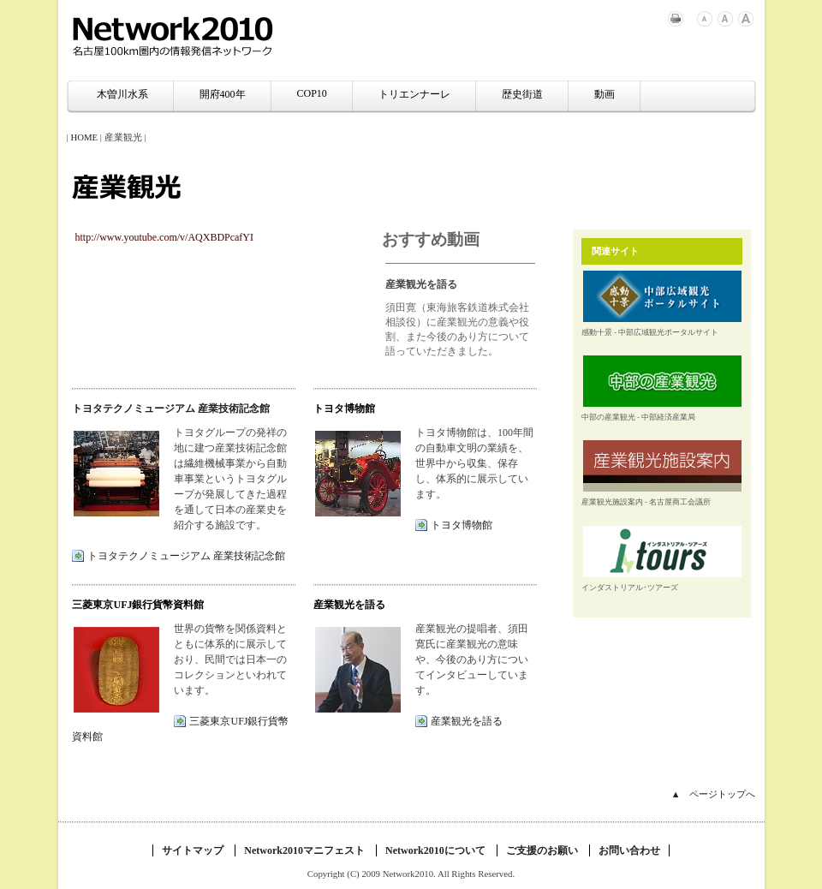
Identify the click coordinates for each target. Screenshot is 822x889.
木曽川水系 (122, 94)
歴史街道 (522, 94)
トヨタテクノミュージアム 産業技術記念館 (171, 409)
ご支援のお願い (542, 850)
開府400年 (223, 94)
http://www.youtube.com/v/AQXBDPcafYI (164, 237)
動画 (604, 94)
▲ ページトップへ (713, 794)
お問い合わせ (629, 850)
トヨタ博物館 (461, 525)
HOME (84, 137)
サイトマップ (192, 850)
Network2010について (435, 850)
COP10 (312, 93)
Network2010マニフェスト (304, 850)
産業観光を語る (467, 721)
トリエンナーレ (414, 94)
